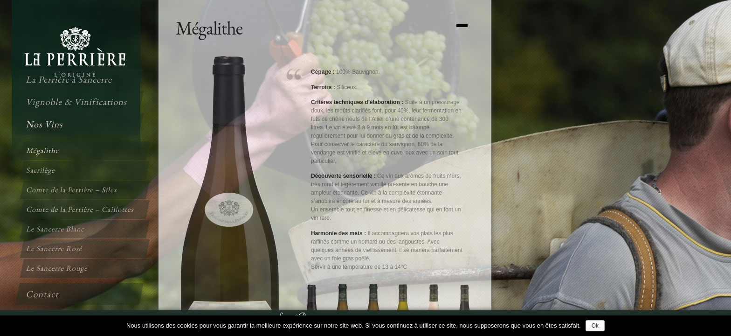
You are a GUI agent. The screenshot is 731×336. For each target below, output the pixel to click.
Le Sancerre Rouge (57, 268)
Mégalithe (43, 150)
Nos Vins (45, 124)
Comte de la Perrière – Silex (72, 190)
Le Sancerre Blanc (56, 229)
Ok (595, 325)
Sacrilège (41, 170)
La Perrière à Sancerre (69, 79)
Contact (43, 294)
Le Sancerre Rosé (55, 248)
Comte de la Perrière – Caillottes (80, 209)
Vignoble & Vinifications (77, 102)
